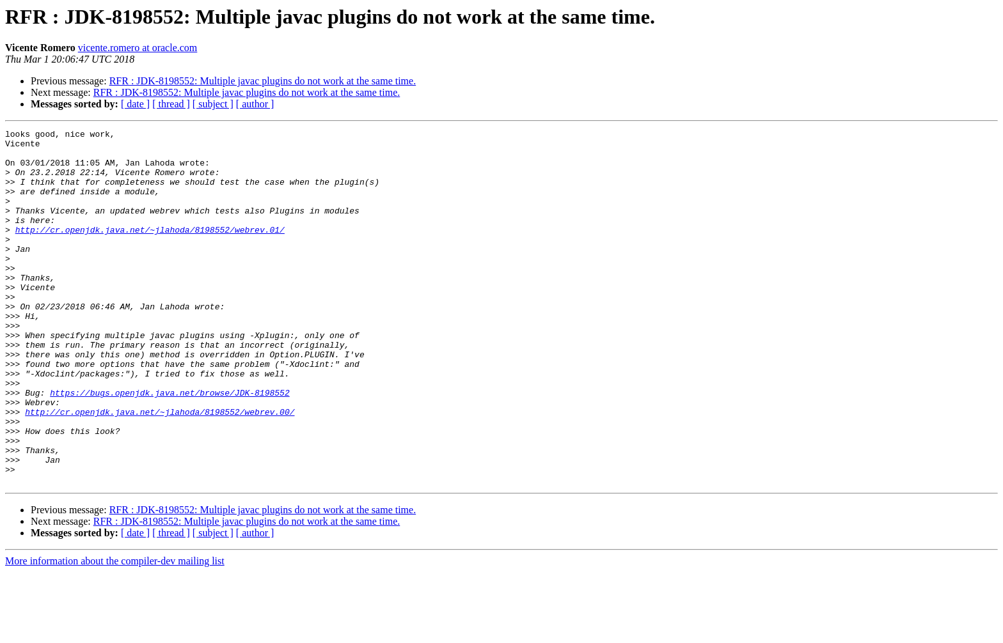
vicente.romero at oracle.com (138, 47)
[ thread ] (171, 103)
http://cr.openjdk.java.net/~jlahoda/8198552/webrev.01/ (150, 250)
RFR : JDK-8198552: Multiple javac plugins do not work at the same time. (262, 80)
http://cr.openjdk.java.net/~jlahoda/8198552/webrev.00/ (159, 469)
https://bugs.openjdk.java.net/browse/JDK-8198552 (169, 446)
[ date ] (135, 103)
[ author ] (255, 103)
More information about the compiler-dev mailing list (115, 631)
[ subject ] (213, 103)
